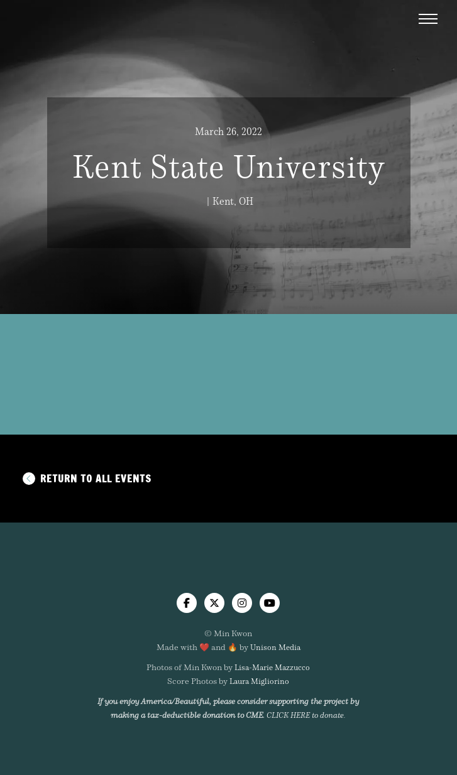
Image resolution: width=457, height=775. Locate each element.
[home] (228, 571)
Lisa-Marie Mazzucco (272, 667)
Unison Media (275, 647)
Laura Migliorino (259, 681)
